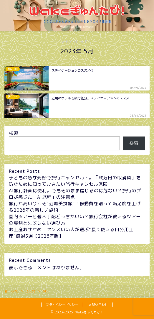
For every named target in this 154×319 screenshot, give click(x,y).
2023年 (31, 291)
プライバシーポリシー (62, 304)
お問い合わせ (98, 304)
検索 (13, 133)
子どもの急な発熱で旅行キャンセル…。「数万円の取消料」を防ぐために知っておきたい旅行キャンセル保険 (75, 181)
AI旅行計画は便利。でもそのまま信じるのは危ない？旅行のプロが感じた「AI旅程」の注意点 (75, 194)
